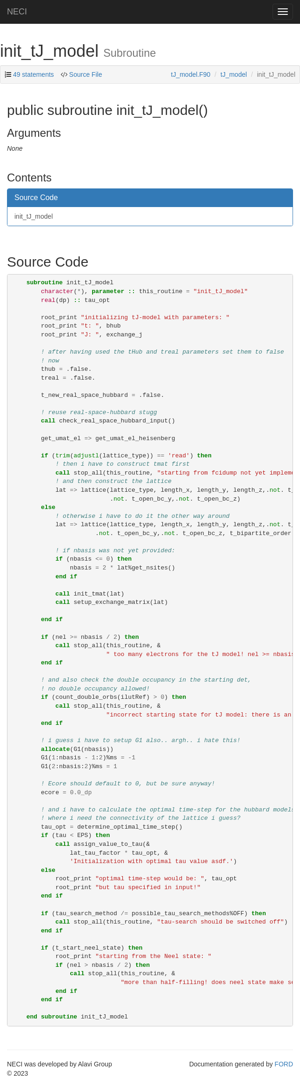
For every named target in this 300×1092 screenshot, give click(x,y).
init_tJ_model (33, 216)
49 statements (33, 74)
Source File (85, 74)
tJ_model (233, 74)
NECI (17, 11)
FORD (283, 1064)
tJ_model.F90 (191, 74)
